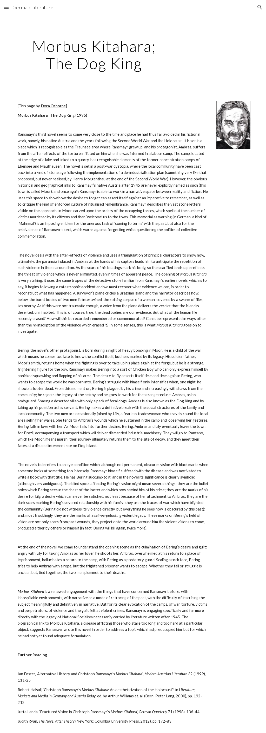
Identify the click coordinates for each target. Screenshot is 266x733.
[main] (94, 54)
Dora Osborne (53, 106)
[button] (6, 7)
